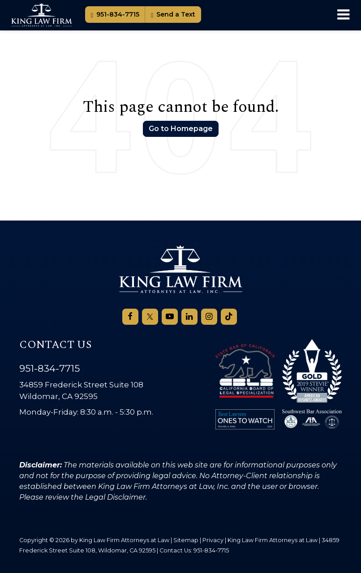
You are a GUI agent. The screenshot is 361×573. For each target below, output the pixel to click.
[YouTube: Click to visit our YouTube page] (170, 317)
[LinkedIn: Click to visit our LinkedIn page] (189, 317)
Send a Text (173, 14)
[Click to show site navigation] (343, 15)
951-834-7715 (115, 14)
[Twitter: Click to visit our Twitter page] (150, 317)
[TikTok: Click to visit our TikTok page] (229, 317)
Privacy (212, 540)
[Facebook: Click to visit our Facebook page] (130, 317)
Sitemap (185, 540)
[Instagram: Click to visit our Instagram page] (209, 317)
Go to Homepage (181, 128)
